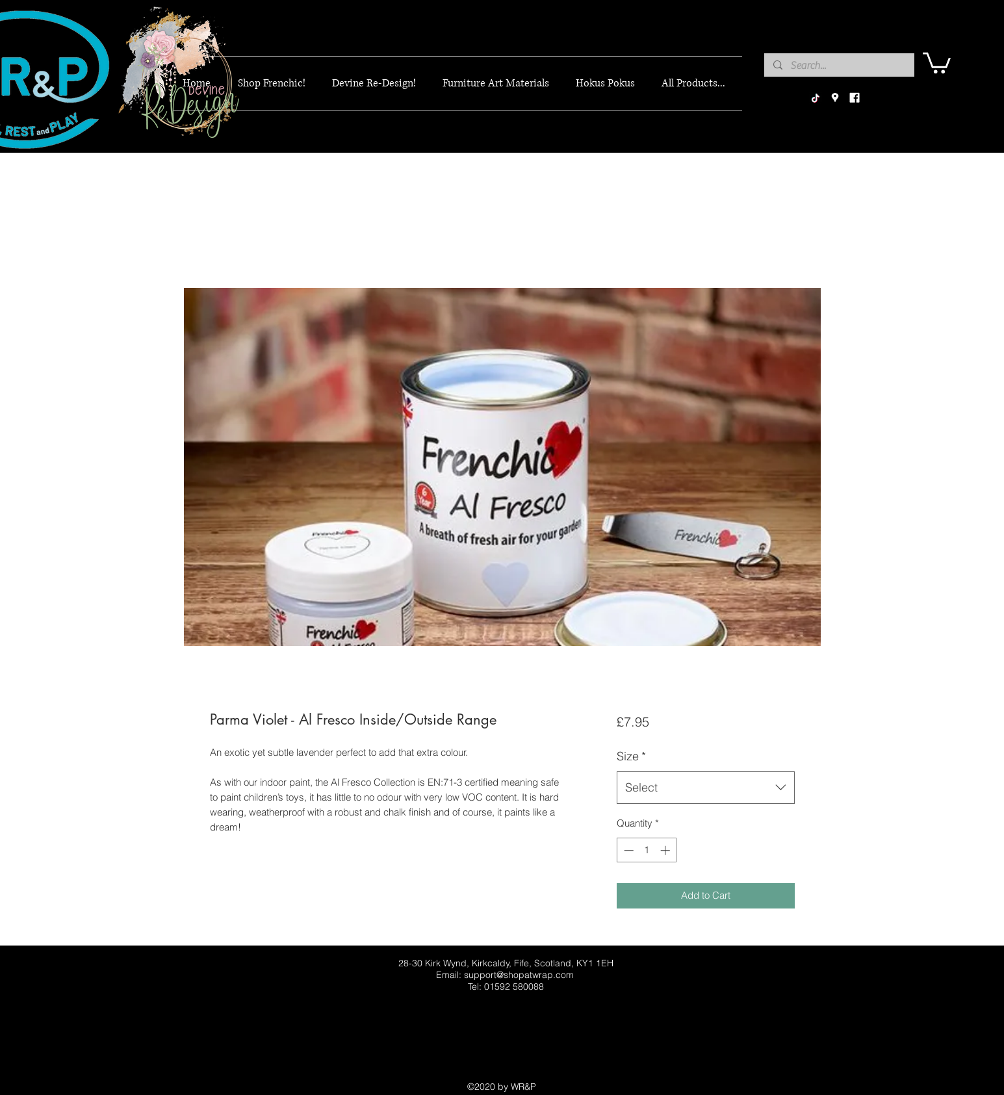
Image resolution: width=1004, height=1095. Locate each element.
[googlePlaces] (835, 98)
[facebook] (854, 98)
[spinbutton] (647, 850)
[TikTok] (815, 98)
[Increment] (666, 850)
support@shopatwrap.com (519, 975)
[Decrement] (627, 850)
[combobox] (705, 787)
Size (631, 756)
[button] (937, 61)
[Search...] (838, 65)
